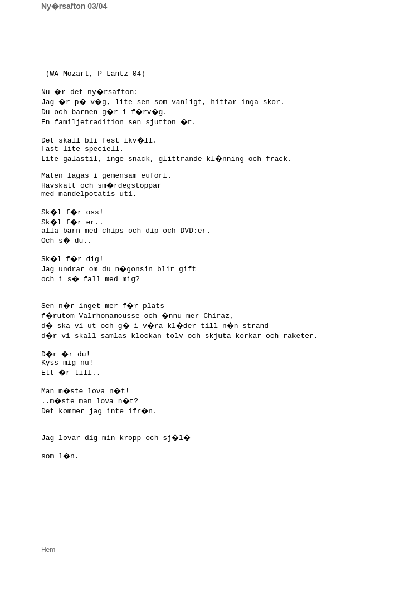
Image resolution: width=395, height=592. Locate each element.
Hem (48, 586)
